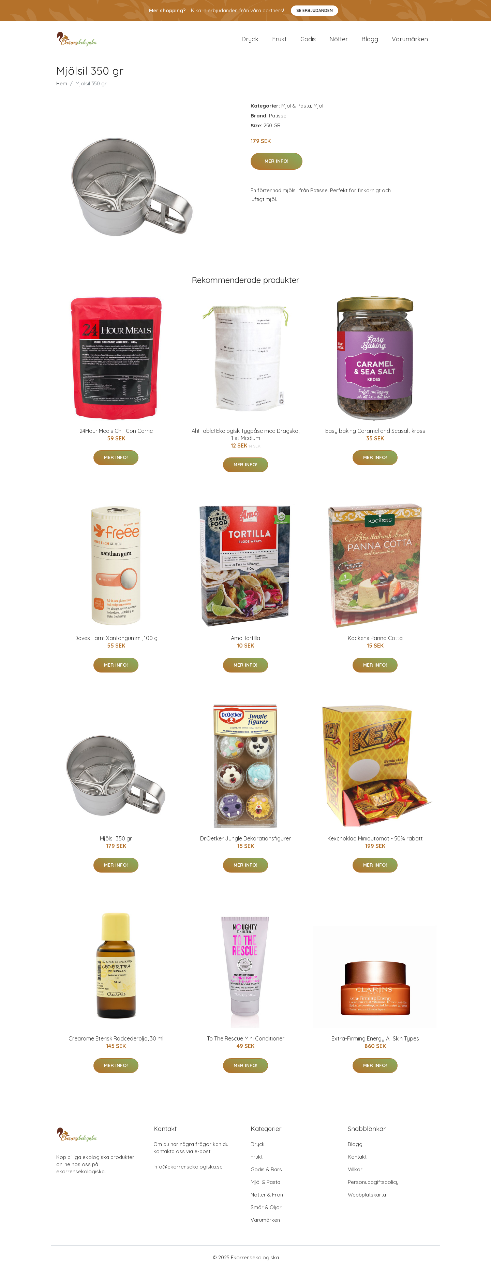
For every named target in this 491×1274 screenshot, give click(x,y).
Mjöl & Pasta (296, 110)
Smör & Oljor (266, 1212)
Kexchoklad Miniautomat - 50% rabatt (375, 843)
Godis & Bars (266, 1174)
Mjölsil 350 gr (116, 843)
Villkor (355, 1174)
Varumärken (410, 41)
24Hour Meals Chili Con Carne (116, 435)
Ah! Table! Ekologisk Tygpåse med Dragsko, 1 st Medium (245, 439)
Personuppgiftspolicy (373, 1187)
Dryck (249, 41)
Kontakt (357, 1161)
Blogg (369, 41)
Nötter (338, 41)
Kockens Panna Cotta (375, 642)
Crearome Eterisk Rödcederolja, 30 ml (116, 1043)
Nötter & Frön (267, 1199)
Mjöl (318, 110)
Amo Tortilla (245, 642)
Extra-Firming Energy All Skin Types (375, 1043)
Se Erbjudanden (314, 10)
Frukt (279, 41)
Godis (308, 41)
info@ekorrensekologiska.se (188, 1171)
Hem (61, 88)
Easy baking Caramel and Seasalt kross (375, 435)
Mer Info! (276, 166)
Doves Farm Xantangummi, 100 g (116, 642)
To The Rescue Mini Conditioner (245, 1043)
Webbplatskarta (367, 1199)
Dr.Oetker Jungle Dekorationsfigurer (245, 843)
